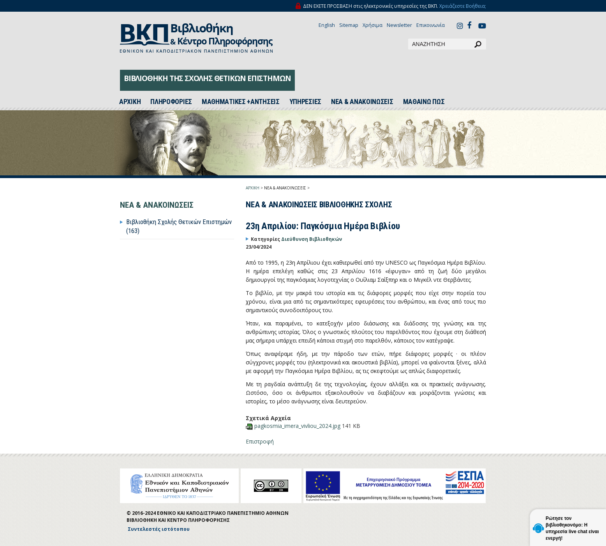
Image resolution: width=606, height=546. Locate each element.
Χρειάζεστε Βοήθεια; (462, 6)
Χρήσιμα (372, 25)
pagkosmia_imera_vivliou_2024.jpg (298, 425)
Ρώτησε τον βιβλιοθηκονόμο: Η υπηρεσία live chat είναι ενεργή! (572, 528)
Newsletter (399, 25)
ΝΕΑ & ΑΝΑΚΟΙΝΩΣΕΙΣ (362, 102)
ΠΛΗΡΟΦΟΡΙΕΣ (171, 102)
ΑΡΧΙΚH (130, 102)
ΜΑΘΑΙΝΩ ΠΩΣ (424, 102)
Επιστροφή (260, 441)
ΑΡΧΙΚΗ (252, 188)
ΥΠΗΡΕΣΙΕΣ (305, 102)
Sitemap (348, 25)
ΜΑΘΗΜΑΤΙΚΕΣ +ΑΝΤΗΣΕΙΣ (241, 102)
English (327, 25)
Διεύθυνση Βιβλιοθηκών (311, 239)
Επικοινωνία (430, 25)
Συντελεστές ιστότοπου (159, 529)
